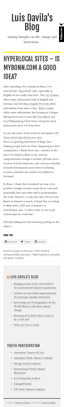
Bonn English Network (36, 103)
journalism (55, 254)
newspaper (8, 258)
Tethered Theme (22, 403)
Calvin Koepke (48, 403)
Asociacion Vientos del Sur (29, 352)
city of (52, 95)
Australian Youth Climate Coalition (33, 358)
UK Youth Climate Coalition (29, 389)
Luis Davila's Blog (32, 22)
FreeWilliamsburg (13, 121)
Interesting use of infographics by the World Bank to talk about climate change (35, 306)
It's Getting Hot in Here (27, 378)
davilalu (16, 251)
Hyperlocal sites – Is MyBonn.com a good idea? (31, 68)
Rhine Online (46, 108)
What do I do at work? (26, 325)
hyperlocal (44, 254)
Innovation (25, 254)
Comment (19, 258)
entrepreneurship (11, 254)
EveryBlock (44, 116)
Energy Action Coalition (27, 363)
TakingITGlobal (22, 383)
